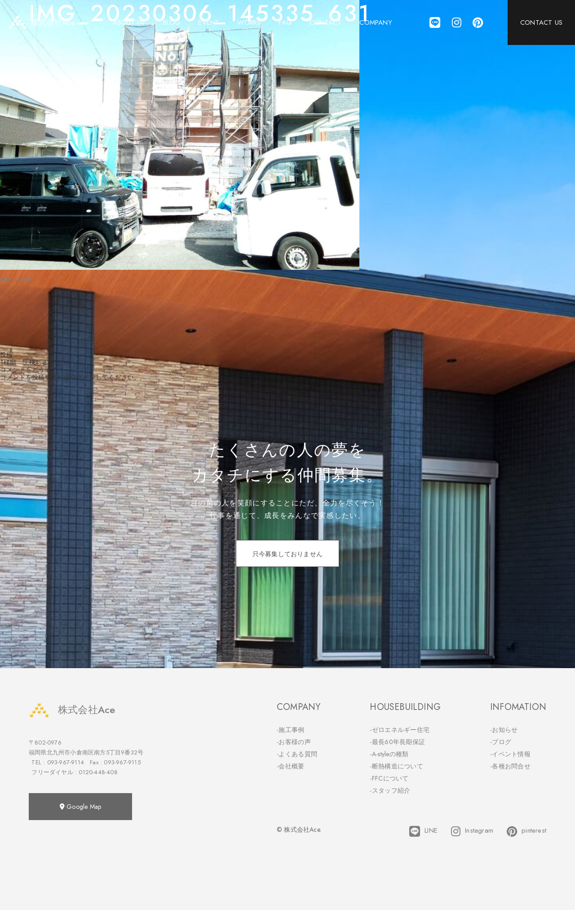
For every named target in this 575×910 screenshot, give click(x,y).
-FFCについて (389, 778)
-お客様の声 (294, 741)
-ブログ (500, 741)
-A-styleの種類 (389, 753)
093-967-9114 (65, 762)
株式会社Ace (72, 710)
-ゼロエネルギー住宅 (399, 729)
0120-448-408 (98, 772)
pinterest (526, 831)
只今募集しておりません (287, 553)
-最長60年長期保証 (397, 741)
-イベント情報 (510, 753)
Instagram (472, 831)
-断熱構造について (396, 766)
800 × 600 (16, 279)
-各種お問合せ (510, 766)
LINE (423, 831)
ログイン (83, 377)
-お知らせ (504, 729)
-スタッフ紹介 (390, 790)
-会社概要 (291, 766)
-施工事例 (291, 729)
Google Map (80, 806)
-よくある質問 (297, 753)
